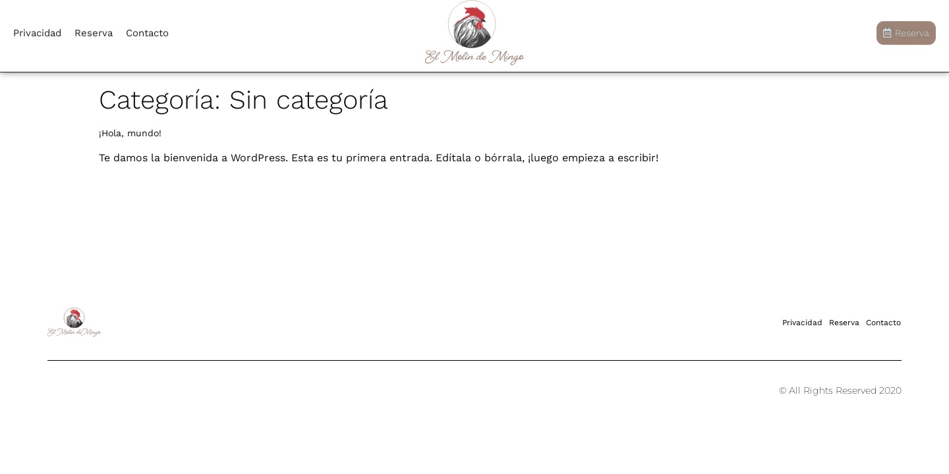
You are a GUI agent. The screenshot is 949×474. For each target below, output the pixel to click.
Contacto (147, 30)
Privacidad (37, 30)
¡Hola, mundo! (130, 133)
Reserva (93, 30)
